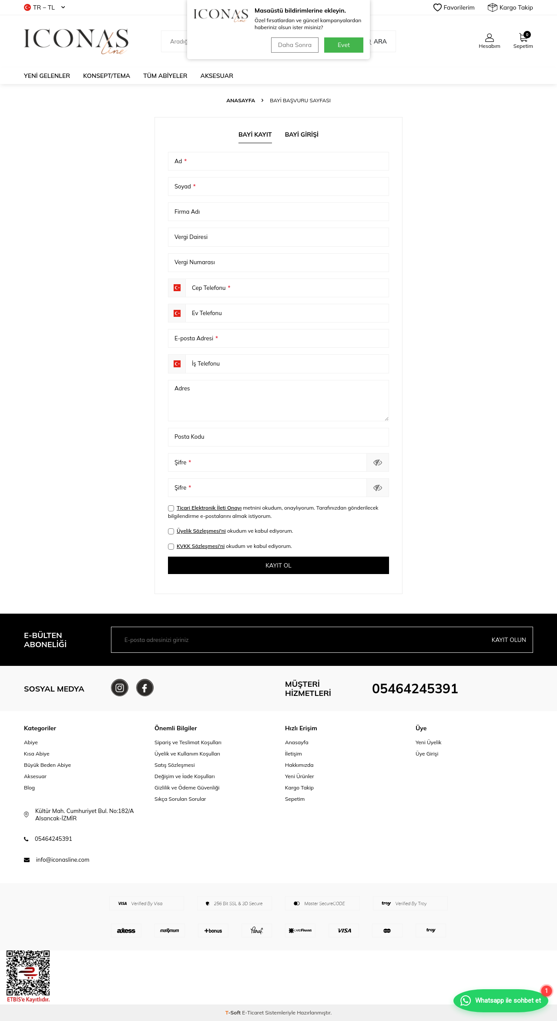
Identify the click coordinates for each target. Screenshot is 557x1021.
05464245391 (415, 689)
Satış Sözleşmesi (174, 765)
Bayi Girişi (302, 134)
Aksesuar (217, 76)
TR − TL (44, 7)
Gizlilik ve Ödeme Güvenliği (186, 788)
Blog (29, 788)
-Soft (233, 1012)
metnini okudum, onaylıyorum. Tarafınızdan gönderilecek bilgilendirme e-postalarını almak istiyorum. (273, 511)
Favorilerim (454, 7)
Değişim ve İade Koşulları (184, 776)
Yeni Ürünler (299, 776)
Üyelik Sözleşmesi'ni (201, 530)
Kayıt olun (508, 640)
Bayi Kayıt (255, 134)
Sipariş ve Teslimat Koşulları (187, 742)
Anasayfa (240, 100)
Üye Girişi (427, 753)
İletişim (293, 753)
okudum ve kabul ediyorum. (230, 530)
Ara (376, 41)
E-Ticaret (253, 1012)
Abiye (31, 742)
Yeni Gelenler (47, 76)
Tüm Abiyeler (165, 76)
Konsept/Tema (106, 76)
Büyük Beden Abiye (47, 765)
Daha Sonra (294, 45)
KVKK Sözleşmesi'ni (201, 546)
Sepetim (295, 799)
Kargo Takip (510, 7)
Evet (344, 45)
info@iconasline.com (62, 859)
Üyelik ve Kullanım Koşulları (187, 753)
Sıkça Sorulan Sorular (180, 799)
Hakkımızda (299, 765)
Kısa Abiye (36, 753)
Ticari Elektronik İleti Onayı (209, 507)
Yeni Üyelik (429, 742)
